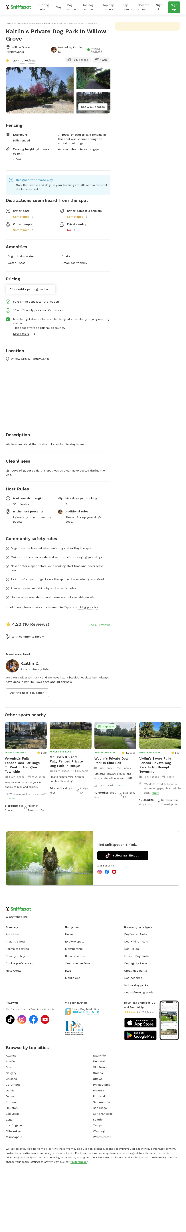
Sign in (159, 7)
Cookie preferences (19, 963)
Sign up (174, 7)
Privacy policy (15, 956)
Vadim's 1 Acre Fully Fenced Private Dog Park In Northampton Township (156, 764)
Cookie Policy (157, 1157)
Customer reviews (77, 963)
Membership (74, 949)
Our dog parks (43, 7)
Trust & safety (15, 941)
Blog (58, 7)
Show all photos (93, 107)
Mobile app (72, 978)
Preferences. (78, 1161)
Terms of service (17, 949)
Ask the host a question (27, 692)
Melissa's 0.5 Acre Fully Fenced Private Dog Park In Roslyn (66, 761)
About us (12, 934)
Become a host (143, 7)
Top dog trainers (108, 7)
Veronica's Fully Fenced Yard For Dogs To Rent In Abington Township (22, 764)
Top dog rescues (88, 7)
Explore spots (74, 941)
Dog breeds (127, 7)
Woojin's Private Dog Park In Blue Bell (111, 760)
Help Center (14, 970)
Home (69, 934)
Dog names (72, 7)
